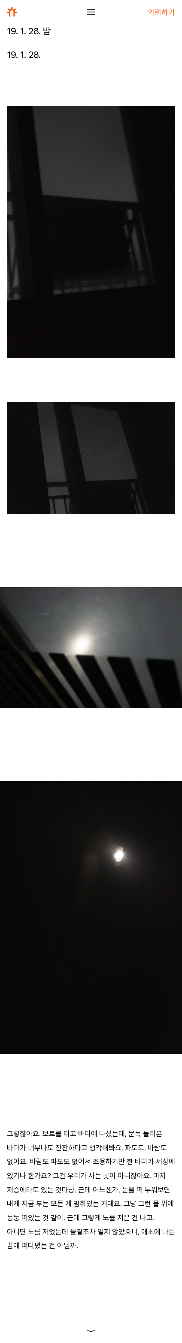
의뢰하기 (161, 12)
